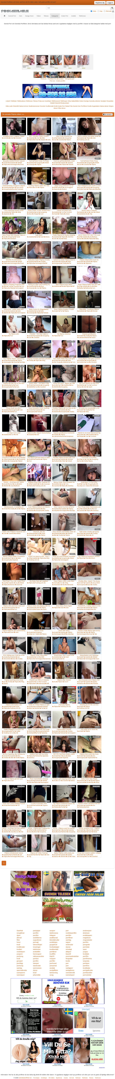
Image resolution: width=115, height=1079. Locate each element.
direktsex (86, 933)
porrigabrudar (88, 970)
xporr (85, 949)
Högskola (14, 560)
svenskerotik (70, 973)
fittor (18, 940)
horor (19, 942)
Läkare (97, 212)
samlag (68, 940)
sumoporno (21, 973)
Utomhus (69, 237)
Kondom (80, 362)
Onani (36, 140)
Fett (92, 410)
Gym (79, 387)
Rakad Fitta (69, 106)
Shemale (108, 11)
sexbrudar (69, 945)
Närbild (19, 163)
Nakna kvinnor (23, 106)
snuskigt (69, 949)
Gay (101, 11)
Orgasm (42, 140)
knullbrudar (21, 947)
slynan (68, 947)
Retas (64, 238)
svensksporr (70, 975)
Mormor (11, 584)
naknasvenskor (38, 956)
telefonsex (36, 949)
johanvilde (36, 975)
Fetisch (69, 461)
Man (63, 584)
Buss (13, 189)
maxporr (53, 959)
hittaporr (53, 935)
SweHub (20, 931)
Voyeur (93, 337)
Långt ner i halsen (83, 486)
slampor (36, 963)
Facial (84, 189)
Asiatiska (59, 138)
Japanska (56, 189)
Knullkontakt (49, 106)
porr (67, 931)
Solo (48, 140)
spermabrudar (22, 970)
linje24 (52, 956)
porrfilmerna (87, 959)
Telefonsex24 (56, 101)
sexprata (86, 961)
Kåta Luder (9, 106)
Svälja (17, 731)
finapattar (69, 959)
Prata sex (41, 101)
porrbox (35, 959)
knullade (86, 954)
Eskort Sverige (84, 101)
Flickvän (70, 164)
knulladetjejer (54, 947)
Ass (36, 212)
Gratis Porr (61, 106)
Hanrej (55, 583)
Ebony (46, 237)
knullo (68, 961)
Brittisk (46, 163)
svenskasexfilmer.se (25, 1078)
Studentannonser (34, 106)
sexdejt (52, 968)
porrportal (53, 966)
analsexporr (87, 931)
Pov (12, 731)
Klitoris (30, 187)
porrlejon (86, 963)
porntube (86, 947)
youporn (20, 954)
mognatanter (87, 940)
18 (53, 138)
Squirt (89, 387)
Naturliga (97, 189)
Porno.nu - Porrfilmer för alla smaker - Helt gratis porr (57, 79)
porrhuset (53, 963)
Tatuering (43, 733)
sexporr (52, 931)
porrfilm (35, 933)
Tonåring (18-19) (83, 140)
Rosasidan (110, 101)
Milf (45, 263)
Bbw (37, 261)
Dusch (92, 558)
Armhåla (5, 138)
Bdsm (29, 708)
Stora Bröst (19, 187)
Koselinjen (48, 101)
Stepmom (88, 263)
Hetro (94, 11)
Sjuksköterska (82, 214)
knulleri (19, 949)
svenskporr (21, 975)
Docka (16, 706)
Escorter (42, 106)
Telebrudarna (21, 101)
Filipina (30, 140)
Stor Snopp (56, 362)
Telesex (35, 101)
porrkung (20, 956)
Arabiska (59, 187)
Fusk (9, 286)
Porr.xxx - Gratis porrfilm (57, 81)
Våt (12, 214)
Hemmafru (56, 584)
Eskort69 (16, 106)
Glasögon (12, 238)
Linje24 (8, 101)
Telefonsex (29, 101)
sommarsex (37, 968)
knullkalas (86, 968)
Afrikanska (31, 533)
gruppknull (53, 945)
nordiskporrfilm (71, 933)
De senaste (108, 114)
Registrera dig (100, 3)
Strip (59, 238)
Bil (94, 360)
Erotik (56, 106)
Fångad (35, 214)
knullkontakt (54, 949)
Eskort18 (58, 103)
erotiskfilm (36, 952)
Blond (16, 486)
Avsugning (67, 138)
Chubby (42, 261)
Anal (10, 484)
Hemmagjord (13, 164)
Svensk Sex (77, 106)
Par (54, 164)
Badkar (80, 288)
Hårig (18, 212)
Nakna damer (104, 106)
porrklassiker (87, 973)
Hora (29, 807)
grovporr (20, 961)
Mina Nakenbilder (73, 101)
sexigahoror (70, 970)
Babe (12, 187)
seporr (68, 942)
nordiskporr (21, 952)
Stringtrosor (69, 436)
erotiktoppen (87, 935)
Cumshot (17, 138)
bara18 (68, 954)
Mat (79, 609)
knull (18, 945)
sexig (51, 975)
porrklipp (20, 963)
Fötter (62, 461)
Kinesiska (31, 535)
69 (53, 187)
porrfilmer (69, 938)
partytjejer (36, 931)
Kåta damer (61, 108)
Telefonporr (64, 101)
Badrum (87, 288)
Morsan (80, 263)
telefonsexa (54, 933)
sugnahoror (37, 940)
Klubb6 (52, 103)
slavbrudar (37, 966)
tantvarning (54, 973)
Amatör (5, 163)
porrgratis (86, 945)
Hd (91, 535)
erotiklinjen (53, 942)
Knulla (89, 106)
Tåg (90, 214)
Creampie (31, 138)
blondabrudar (54, 940)
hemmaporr (37, 954)
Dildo (42, 138)
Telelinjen (14, 101)
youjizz (85, 952)
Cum (11, 138)
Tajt (95, 634)
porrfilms (86, 966)
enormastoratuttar (72, 956)
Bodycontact (65, 103)
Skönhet (69, 163)
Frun (10, 336)
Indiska (17, 533)
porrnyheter (87, 975)
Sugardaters (96, 106)
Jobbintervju (65, 362)
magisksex (87, 938)
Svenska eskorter (94, 101)
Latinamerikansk (83, 337)
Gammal (18, 584)
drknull (19, 938)
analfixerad (54, 938)
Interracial (94, 486)
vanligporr (69, 968)
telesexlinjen (37, 945)
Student (63, 189)
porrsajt (35, 942)
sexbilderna (37, 938)
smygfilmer (21, 933)
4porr (19, 935)
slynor (35, 970)
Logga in (110, 3)
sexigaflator (54, 970)
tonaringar (36, 947)
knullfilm (53, 954)
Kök (29, 733)
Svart (91, 212)
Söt (58, 164)
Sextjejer (103, 101)
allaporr (68, 952)
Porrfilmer (84, 106)
